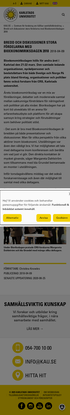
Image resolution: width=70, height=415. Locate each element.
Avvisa (44, 218)
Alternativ (12, 218)
